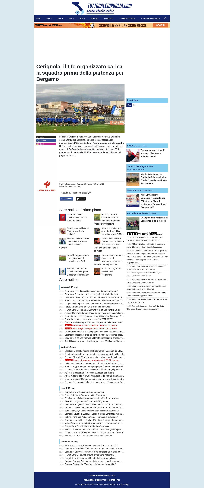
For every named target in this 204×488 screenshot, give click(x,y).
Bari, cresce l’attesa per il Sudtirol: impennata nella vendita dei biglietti (97, 322)
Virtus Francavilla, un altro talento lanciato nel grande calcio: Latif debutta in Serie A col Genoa (108, 423)
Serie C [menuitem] (71, 18)
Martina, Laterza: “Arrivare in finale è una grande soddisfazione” (94, 432)
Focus (130, 146)
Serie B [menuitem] (60, 18)
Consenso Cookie (96, 475)
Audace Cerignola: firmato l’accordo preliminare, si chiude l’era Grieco (97, 313)
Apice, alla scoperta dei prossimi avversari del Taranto (89, 373)
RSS (118, 480)
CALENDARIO (100, 480)
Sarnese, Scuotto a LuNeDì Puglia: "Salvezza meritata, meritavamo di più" (99, 414)
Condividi (66, 199)
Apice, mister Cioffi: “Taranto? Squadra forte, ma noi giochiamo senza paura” (100, 376)
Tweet (81, 199)
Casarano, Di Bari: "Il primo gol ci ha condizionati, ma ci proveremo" (96, 452)
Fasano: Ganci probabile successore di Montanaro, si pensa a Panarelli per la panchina (105, 370)
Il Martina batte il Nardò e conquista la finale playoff (88, 436)
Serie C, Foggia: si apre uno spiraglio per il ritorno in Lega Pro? (78, 258)
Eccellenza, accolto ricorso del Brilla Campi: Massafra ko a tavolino (95, 351)
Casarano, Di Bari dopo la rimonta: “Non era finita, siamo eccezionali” (97, 297)
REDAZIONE (88, 480)
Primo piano (70, 184)
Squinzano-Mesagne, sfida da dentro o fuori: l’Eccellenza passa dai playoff (99, 335)
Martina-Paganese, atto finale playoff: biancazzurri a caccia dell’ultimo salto (99, 332)
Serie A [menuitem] (49, 18)
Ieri (134, 105)
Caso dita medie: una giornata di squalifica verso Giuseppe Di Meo (112, 231)
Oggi (129, 105)
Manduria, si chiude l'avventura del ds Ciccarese (91, 325)
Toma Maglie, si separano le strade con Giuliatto (91, 328)
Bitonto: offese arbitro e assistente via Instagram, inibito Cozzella (94, 354)
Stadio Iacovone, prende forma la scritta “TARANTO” (89, 319)
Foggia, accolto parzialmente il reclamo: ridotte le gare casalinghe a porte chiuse (102, 304)
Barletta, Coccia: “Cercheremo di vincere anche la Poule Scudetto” (95, 379)
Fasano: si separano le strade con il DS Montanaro (92, 360)
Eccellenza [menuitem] (94, 18)
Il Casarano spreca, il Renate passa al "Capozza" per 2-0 (91, 445)
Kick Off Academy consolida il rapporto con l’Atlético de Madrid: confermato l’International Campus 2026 (112, 341)
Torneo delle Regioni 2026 (140, 166)
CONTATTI (111, 480)
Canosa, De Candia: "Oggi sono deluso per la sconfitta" (90, 464)
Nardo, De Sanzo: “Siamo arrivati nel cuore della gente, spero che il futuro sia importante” (106, 429)
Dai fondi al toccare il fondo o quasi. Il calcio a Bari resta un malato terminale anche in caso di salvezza (109, 244)
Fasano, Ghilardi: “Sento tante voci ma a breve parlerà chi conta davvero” (98, 357)
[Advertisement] (147, 79)
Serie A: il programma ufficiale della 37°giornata (111, 271)
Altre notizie (133, 190)
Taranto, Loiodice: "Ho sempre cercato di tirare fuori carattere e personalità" (99, 408)
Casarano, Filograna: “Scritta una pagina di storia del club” (92, 294)
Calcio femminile (135, 213)
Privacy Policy (109, 475)
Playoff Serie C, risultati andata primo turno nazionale (89, 455)
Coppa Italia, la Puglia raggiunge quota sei (84, 392)
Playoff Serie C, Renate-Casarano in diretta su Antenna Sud (92, 310)
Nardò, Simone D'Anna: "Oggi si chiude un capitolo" (78, 231)
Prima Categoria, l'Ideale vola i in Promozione (86, 395)
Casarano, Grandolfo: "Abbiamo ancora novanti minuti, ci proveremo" (96, 449)
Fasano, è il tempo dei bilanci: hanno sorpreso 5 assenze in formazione (78, 271)
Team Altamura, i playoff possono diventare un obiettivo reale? (152, 153)
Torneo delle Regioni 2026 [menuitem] (150, 18)
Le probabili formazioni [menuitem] (127, 18)
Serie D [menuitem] (82, 18)
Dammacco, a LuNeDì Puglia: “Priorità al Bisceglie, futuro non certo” (96, 420)
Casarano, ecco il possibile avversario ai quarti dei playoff (77, 217)
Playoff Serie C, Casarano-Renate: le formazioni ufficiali (90, 458)
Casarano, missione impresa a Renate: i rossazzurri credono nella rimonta (99, 338)
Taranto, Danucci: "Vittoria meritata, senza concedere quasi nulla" (95, 461)
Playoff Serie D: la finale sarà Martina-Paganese (87, 426)
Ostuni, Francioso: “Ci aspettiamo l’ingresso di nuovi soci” (91, 417)
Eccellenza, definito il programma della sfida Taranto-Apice (92, 398)
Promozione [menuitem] (108, 18)
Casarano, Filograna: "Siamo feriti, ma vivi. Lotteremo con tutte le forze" (98, 404)
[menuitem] (165, 18)
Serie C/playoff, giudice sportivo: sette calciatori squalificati (92, 411)
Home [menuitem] (38, 18)
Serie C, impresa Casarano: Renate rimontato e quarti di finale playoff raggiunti (101, 300)
